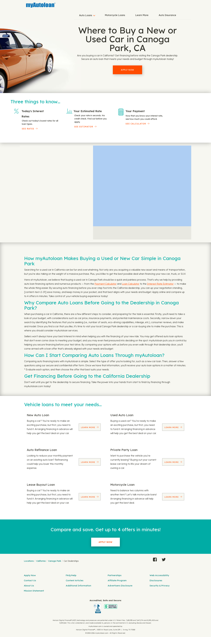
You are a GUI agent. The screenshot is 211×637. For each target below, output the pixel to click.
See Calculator (136, 123)
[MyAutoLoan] (40, 5)
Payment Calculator (105, 283)
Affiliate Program (117, 580)
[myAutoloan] (105, 606)
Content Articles (74, 580)
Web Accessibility (159, 575)
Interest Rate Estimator (160, 283)
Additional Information (78, 585)
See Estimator (83, 126)
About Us (29, 585)
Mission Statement (34, 590)
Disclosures (156, 580)
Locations (29, 561)
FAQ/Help (71, 575)
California (41, 561)
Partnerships (114, 575)
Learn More (141, 15)
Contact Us (30, 580)
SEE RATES (28, 128)
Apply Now (127, 70)
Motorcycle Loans (115, 15)
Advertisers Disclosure (120, 585)
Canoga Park (54, 561)
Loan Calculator (130, 283)
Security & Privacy (160, 585)
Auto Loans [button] (85, 15)
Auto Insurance (167, 15)
